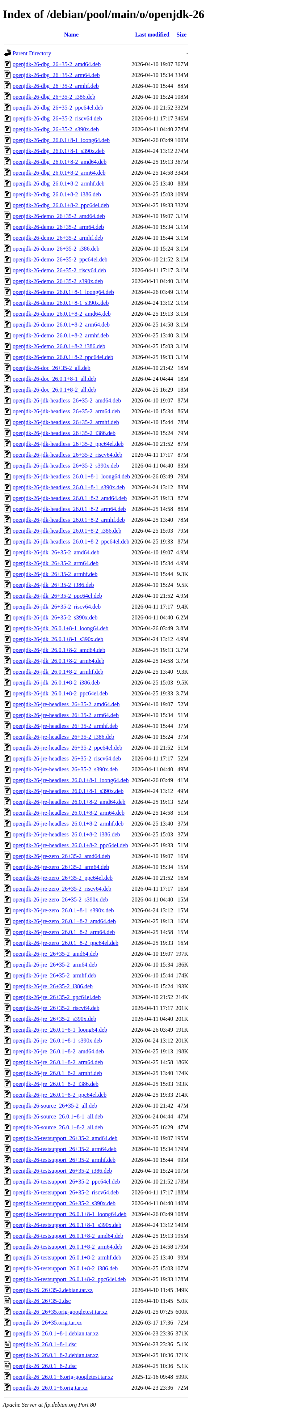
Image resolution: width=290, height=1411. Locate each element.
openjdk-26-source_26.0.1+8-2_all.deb (58, 1127)
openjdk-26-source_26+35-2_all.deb (55, 1106)
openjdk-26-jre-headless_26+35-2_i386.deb (63, 737)
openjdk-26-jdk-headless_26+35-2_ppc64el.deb (68, 444)
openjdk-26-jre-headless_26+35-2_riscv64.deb (67, 758)
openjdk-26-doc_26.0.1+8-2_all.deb (54, 390)
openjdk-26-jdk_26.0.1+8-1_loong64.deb (61, 628)
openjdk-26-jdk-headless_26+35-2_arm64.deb (66, 411)
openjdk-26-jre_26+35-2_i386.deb (53, 986)
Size (182, 34)
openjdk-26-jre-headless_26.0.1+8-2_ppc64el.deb (70, 845)
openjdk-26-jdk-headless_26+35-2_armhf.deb (66, 422)
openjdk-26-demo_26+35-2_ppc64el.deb (60, 259)
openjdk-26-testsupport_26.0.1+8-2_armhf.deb (67, 1257)
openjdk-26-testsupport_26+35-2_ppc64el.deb (66, 1181)
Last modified (152, 34)
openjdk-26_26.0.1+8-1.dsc (45, 1344)
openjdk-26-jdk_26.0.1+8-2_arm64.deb (58, 661)
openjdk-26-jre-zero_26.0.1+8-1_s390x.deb (63, 910)
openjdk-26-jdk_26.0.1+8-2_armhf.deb (58, 672)
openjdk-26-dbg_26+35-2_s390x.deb (56, 129)
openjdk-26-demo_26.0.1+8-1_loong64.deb (63, 292)
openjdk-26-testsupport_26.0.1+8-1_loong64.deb (69, 1214)
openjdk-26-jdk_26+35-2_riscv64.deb (57, 607)
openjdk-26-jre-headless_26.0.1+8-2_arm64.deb (69, 813)
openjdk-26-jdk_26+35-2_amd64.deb (56, 552)
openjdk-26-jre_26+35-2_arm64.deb (55, 965)
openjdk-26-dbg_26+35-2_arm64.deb (56, 75)
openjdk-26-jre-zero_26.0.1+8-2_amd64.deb (64, 921)
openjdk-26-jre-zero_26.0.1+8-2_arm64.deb (64, 932)
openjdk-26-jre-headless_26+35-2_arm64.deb (66, 715)
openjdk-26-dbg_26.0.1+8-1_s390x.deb (59, 151)
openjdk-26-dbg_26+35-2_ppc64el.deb (58, 108)
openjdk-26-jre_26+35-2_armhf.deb (54, 975)
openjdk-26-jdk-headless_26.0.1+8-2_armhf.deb (69, 520)
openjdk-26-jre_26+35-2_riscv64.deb (56, 1008)
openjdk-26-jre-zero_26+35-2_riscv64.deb (62, 889)
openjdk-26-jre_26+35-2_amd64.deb (55, 954)
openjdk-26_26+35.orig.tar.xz (47, 1323)
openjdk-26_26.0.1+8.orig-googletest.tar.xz (63, 1377)
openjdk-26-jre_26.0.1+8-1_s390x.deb (57, 1040)
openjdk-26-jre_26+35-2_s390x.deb (54, 1019)
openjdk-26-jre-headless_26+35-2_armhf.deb (65, 726)
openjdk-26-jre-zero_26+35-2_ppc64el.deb (63, 878)
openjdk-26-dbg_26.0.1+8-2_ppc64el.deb (61, 205)
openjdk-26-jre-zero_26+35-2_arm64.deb (61, 867)
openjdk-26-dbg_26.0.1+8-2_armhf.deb (59, 183)
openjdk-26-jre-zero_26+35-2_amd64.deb (61, 856)
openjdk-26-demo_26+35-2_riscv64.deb (59, 270)
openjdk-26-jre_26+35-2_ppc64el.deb (57, 997)
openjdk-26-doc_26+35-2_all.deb (52, 368)
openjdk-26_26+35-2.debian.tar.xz (53, 1290)
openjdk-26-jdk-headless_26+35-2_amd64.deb (67, 400)
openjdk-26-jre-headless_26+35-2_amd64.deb (66, 704)
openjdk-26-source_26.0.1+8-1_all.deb (58, 1116)
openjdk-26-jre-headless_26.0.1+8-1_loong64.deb (71, 780)
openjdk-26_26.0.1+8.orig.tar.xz (50, 1388)
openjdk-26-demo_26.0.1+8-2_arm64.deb (61, 324)
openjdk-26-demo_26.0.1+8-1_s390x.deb (61, 303)
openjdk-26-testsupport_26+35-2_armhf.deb (64, 1160)
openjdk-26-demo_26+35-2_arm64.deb (58, 227)
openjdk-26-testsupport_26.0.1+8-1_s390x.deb (67, 1225)
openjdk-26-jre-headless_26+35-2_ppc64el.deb (67, 748)
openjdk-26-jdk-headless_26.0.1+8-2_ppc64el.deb (71, 541)
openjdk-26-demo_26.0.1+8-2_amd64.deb (62, 314)
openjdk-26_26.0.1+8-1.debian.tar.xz (55, 1333)
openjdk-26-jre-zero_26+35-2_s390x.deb (60, 899)
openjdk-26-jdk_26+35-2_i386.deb (53, 585)
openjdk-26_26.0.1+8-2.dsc (45, 1366)
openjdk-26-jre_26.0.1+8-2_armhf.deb (57, 1073)
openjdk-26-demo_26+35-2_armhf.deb (58, 238)
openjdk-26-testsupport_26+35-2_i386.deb (62, 1171)
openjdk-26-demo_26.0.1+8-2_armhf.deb (61, 335)
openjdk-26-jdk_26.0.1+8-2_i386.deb (56, 682)
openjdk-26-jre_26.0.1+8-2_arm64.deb (58, 1062)
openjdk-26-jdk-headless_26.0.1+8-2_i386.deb (67, 531)
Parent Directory (32, 53)
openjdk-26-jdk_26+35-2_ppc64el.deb (57, 596)
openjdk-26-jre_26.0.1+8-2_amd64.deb (58, 1051)
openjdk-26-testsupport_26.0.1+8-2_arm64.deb (67, 1247)
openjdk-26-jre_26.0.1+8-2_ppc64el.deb (59, 1095)
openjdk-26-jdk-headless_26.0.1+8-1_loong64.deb (71, 476)
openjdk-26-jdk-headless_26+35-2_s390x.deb (66, 465)
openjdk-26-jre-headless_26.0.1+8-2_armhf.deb (68, 823)
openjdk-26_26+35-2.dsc (42, 1301)
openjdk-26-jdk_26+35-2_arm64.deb (55, 563)
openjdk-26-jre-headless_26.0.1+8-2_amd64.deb (69, 802)
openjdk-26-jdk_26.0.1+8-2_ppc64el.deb (60, 693)
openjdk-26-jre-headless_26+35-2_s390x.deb (65, 769)
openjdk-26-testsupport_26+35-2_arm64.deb (65, 1149)
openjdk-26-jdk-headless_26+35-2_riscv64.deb (67, 455)
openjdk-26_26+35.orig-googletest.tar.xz (60, 1312)
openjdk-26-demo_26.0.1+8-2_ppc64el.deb (63, 357)
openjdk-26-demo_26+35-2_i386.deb (56, 249)
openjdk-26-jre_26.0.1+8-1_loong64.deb (60, 1030)
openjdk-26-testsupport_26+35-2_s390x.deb (64, 1203)
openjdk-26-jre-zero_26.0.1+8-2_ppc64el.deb (65, 943)
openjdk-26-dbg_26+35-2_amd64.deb (57, 64)
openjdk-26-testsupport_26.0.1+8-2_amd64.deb (68, 1236)
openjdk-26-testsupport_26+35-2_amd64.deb (65, 1138)
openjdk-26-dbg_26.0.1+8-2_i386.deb (57, 194)
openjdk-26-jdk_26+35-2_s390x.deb (55, 617)
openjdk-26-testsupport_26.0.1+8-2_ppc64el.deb (69, 1279)
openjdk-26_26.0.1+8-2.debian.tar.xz (55, 1355)
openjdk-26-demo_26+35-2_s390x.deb (58, 281)
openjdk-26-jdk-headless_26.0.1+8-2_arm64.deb (69, 509)
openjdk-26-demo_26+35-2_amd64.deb (59, 216)
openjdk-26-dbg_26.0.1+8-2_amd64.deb (59, 162)
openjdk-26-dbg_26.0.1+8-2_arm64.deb (59, 173)
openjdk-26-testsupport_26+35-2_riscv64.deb (66, 1192)
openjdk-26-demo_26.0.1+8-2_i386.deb (59, 346)
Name (71, 34)
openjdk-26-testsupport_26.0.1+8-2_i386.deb (65, 1268)
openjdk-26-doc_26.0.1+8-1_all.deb (54, 379)
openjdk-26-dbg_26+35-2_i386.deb (54, 97)
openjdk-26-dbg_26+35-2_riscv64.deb (57, 118)
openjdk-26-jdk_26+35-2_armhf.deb (55, 574)
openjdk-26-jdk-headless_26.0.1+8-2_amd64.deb (70, 498)
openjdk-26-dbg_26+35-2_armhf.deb (56, 86)
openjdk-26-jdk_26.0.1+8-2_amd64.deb (59, 650)
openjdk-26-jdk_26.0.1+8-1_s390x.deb (58, 639)
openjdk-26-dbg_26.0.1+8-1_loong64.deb (61, 140)
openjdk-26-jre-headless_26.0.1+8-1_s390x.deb (68, 791)
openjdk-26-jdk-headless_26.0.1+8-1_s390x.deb (69, 487)
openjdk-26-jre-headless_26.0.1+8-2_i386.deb (66, 834)
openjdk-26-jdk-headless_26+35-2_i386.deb (64, 433)
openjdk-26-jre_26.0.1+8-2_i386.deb (55, 1084)
